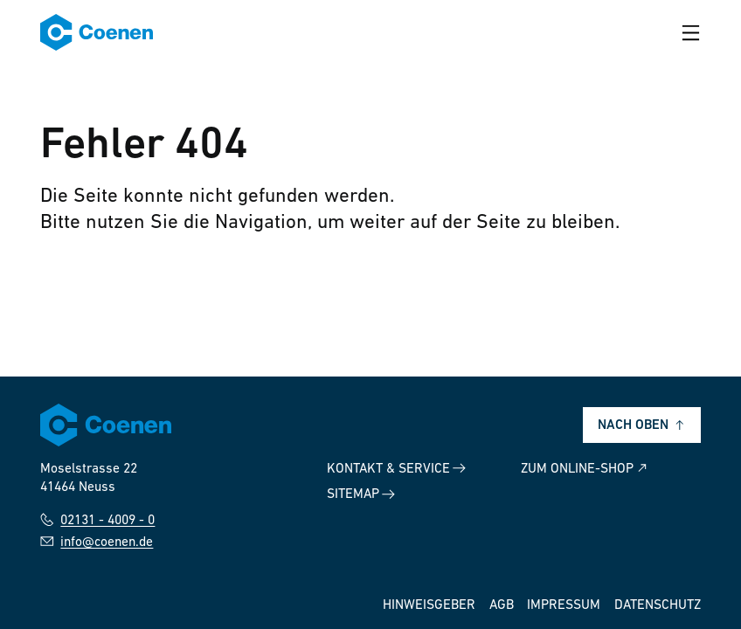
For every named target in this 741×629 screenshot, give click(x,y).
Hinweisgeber (429, 605)
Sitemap (361, 494)
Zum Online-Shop (585, 468)
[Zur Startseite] (96, 32)
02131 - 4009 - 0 (97, 520)
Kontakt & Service (396, 468)
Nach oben (642, 425)
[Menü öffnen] (691, 33)
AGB (501, 605)
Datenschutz (657, 605)
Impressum (563, 605)
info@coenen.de (96, 542)
